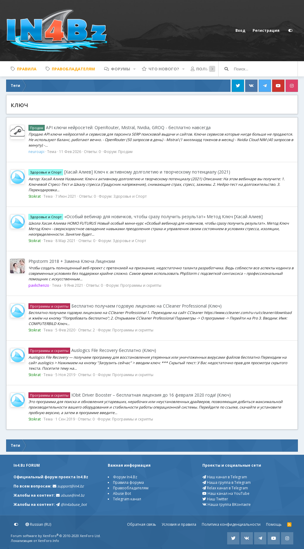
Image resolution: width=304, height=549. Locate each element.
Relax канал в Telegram (225, 488)
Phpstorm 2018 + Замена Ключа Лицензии (71, 261)
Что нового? (163, 69)
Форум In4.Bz (125, 477)
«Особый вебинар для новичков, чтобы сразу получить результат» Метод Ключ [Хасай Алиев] (145, 216)
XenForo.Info (48, 540)
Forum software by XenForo (56, 535)
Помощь (274, 524)
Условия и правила (179, 524)
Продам (125, 151)
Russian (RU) (38, 524)
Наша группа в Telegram (226, 482)
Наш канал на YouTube (226, 493)
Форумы (120, 69)
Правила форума (128, 482)
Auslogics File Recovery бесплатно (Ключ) (92, 350)
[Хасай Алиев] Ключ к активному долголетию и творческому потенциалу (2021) (129, 172)
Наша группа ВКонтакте (226, 504)
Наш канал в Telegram (224, 477)
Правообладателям (130, 488)
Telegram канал (127, 499)
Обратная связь (141, 524)
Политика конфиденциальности (231, 524)
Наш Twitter (215, 499)
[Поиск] (266, 69)
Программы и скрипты (140, 285)
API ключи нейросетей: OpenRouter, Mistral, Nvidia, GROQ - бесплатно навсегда (119, 127)
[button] (134, 69)
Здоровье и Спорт (130, 196)
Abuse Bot (122, 493)
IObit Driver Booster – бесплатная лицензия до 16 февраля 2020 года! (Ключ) (129, 395)
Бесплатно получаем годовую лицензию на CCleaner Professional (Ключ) (125, 306)
